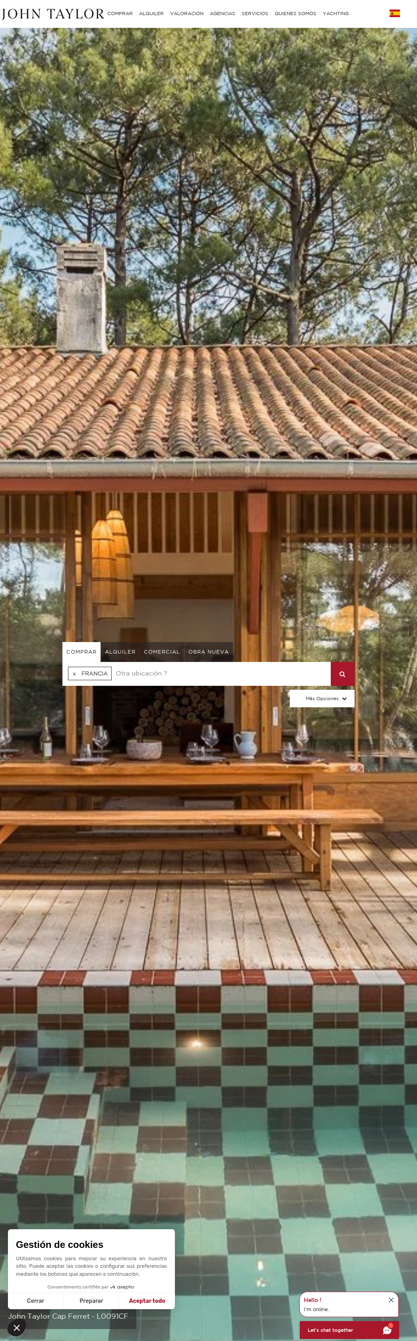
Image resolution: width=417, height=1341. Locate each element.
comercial (162, 652)
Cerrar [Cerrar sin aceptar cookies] (35, 1301)
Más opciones (322, 698)
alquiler (120, 652)
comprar (81, 652)
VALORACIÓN (187, 13)
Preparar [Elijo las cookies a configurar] (91, 1301)
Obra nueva (208, 652)
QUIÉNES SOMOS (295, 13)
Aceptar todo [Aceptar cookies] (147, 1301)
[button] (16, 1327)
